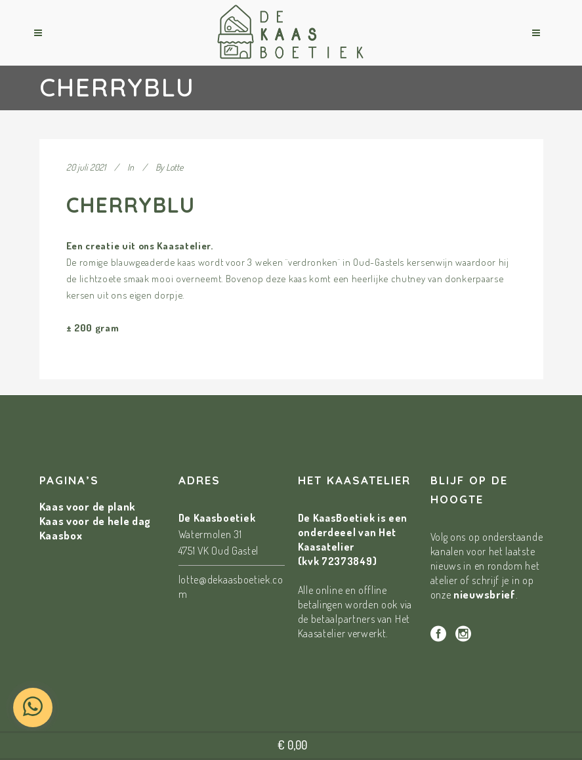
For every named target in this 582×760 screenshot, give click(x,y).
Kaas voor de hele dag (95, 521)
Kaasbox (61, 535)
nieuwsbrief (484, 594)
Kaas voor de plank (87, 506)
